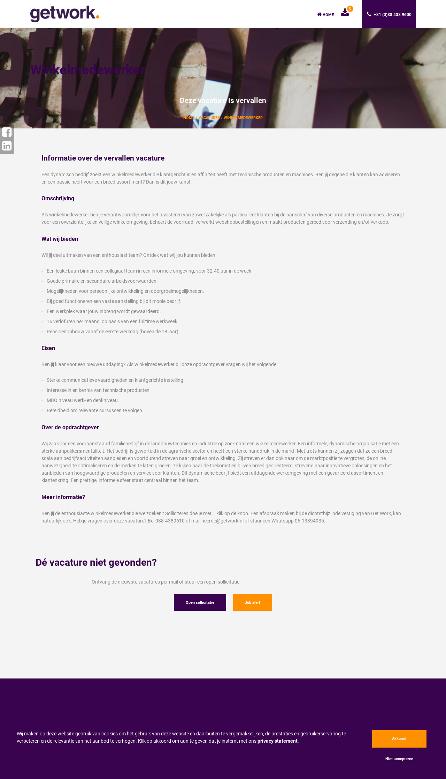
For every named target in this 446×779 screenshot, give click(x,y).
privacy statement (277, 741)
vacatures (210, 118)
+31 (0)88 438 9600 (389, 14)
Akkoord (399, 738)
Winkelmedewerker (243, 118)
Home (325, 14)
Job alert (252, 602)
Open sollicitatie (200, 602)
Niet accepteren (399, 759)
